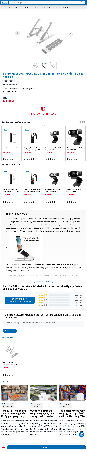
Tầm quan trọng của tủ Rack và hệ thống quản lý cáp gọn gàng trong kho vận (13, 414)
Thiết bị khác (25, 7)
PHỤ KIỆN (15, 7)
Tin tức (4, 381)
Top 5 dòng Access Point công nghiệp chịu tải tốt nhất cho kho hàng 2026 (72, 413)
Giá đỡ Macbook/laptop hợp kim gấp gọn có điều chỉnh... (51, 7)
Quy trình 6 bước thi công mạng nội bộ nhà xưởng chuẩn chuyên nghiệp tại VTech (42, 414)
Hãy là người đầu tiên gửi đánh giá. (20, 300)
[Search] (82, 2)
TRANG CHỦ (5, 7)
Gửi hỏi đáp (10, 331)
